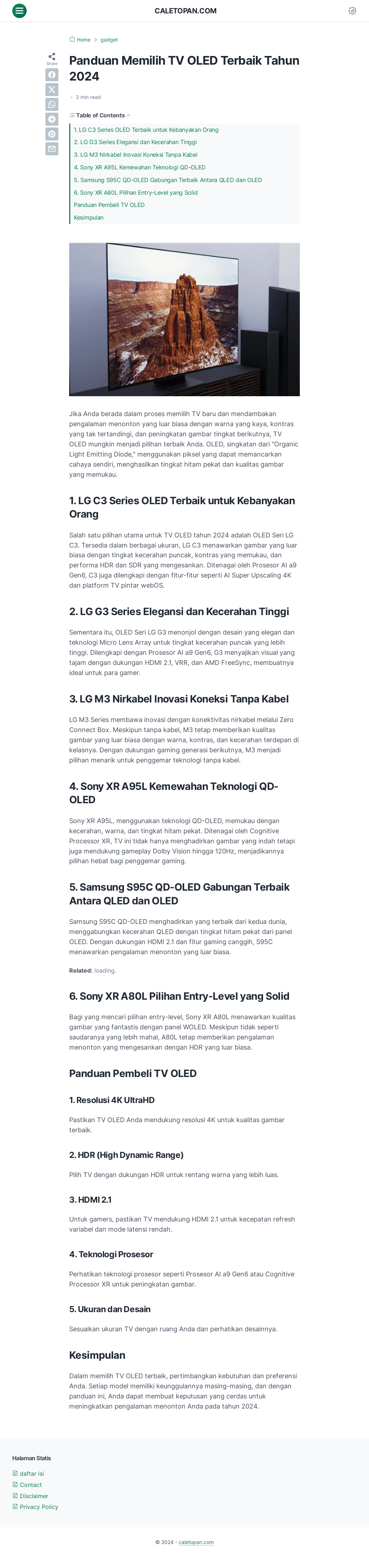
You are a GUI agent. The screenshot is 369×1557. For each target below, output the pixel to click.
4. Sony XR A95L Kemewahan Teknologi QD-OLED (140, 167)
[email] (51, 148)
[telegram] (51, 119)
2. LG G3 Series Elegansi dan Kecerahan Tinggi (135, 142)
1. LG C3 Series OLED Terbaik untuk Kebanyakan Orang (146, 129)
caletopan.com (186, 11)
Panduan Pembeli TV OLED (109, 204)
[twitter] (51, 89)
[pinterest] (51, 133)
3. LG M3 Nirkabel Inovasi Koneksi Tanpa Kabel (135, 154)
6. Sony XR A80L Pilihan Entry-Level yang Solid (135, 192)
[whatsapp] (51, 104)
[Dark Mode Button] (352, 11)
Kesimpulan (88, 217)
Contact (27, 1484)
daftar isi (28, 1473)
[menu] (19, 11)
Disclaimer (30, 1496)
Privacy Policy (35, 1506)
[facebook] (51, 74)
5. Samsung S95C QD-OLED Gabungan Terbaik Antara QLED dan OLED (168, 179)
